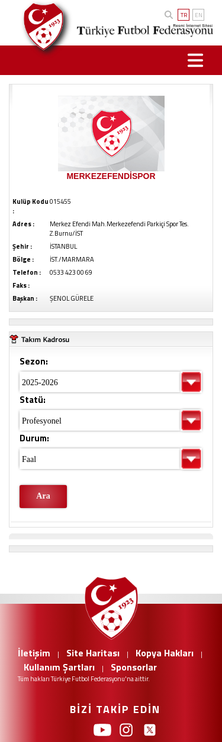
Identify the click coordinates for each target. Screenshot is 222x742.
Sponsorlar (134, 667)
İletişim (34, 653)
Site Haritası (93, 653)
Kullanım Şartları (59, 667)
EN (198, 15)
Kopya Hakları (165, 653)
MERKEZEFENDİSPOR (110, 176)
